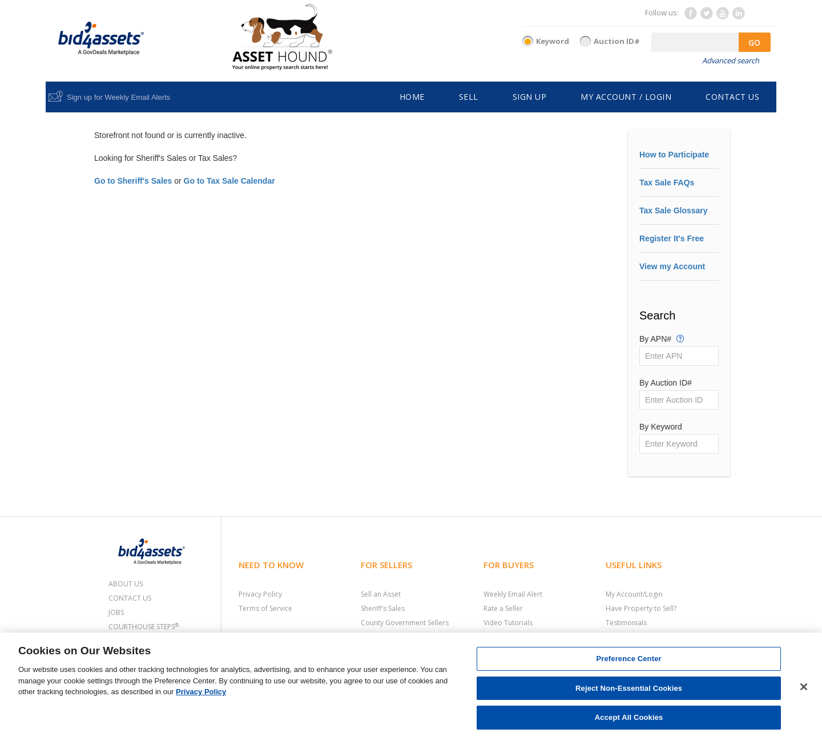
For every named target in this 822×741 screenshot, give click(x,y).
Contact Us (129, 598)
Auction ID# (617, 41)
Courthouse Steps (143, 626)
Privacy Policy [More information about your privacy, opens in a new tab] (201, 691)
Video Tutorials (508, 622)
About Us (125, 584)
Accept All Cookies (629, 717)
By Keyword (660, 426)
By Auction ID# (665, 382)
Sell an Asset (381, 594)
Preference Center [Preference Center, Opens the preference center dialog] (628, 658)
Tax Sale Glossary (673, 210)
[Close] (803, 686)
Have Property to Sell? (641, 608)
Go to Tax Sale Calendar (229, 180)
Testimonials (626, 622)
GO (754, 42)
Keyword (552, 41)
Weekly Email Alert (512, 594)
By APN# (661, 338)
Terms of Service (265, 608)
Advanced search (730, 60)
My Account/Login (634, 594)
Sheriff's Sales (383, 608)
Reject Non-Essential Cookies (628, 688)
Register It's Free (671, 238)
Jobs (116, 612)
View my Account (672, 266)
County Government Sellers (405, 622)
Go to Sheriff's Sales (133, 180)
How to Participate (674, 154)
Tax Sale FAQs (666, 182)
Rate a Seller (503, 608)
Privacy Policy (260, 594)
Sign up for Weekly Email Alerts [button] (118, 97)
